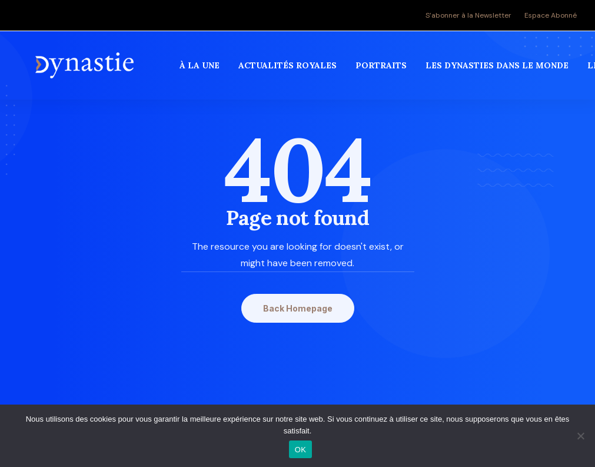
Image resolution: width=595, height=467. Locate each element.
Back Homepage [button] (298, 308)
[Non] (580, 436)
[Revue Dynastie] (85, 70)
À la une (201, 70)
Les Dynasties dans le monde (498, 70)
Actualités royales (289, 70)
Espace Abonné (550, 15)
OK (300, 449)
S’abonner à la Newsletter (468, 15)
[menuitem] (471, 15)
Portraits (382, 70)
